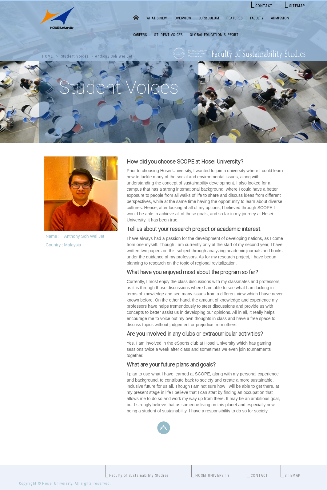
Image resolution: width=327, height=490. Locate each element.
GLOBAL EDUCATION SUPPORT (214, 35)
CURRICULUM (209, 18)
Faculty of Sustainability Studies (139, 475)
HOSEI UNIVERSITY (212, 475)
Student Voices (75, 56)
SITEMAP (297, 6)
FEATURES (234, 18)
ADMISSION (280, 18)
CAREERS (140, 35)
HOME (47, 56)
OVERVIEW (182, 18)
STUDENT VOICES (168, 35)
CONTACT (264, 6)
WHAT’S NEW (156, 18)
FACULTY (257, 18)
